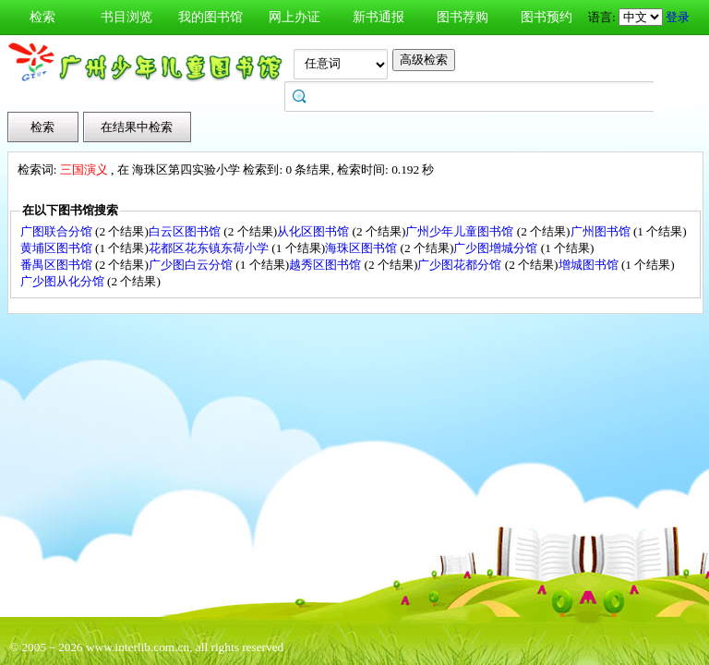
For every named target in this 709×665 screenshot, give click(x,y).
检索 (42, 17)
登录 (678, 17)
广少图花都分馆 (460, 265)
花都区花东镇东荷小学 (210, 248)
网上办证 (294, 17)
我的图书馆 (210, 17)
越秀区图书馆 (326, 265)
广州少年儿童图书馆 (460, 231)
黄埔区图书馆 (57, 248)
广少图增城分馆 (496, 248)
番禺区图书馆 (57, 265)
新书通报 (378, 17)
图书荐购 (462, 17)
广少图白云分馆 (192, 265)
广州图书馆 (602, 231)
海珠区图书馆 (362, 248)
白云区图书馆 (186, 231)
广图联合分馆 (57, 231)
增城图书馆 (590, 265)
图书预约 (546, 17)
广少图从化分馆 (63, 281)
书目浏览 (126, 17)
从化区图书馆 (314, 231)
